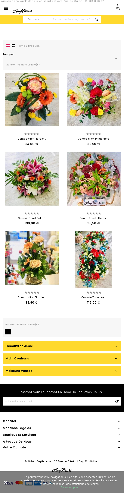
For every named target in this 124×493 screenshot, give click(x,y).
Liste (13, 45)
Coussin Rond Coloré (31, 218)
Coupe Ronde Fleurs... (93, 218)
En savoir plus (70, 487)
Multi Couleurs (17, 358)
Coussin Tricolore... (93, 297)
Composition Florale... (31, 139)
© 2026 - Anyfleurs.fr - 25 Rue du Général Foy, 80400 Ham (62, 461)
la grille (8, 45)
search (96, 19)
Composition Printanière (94, 139)
